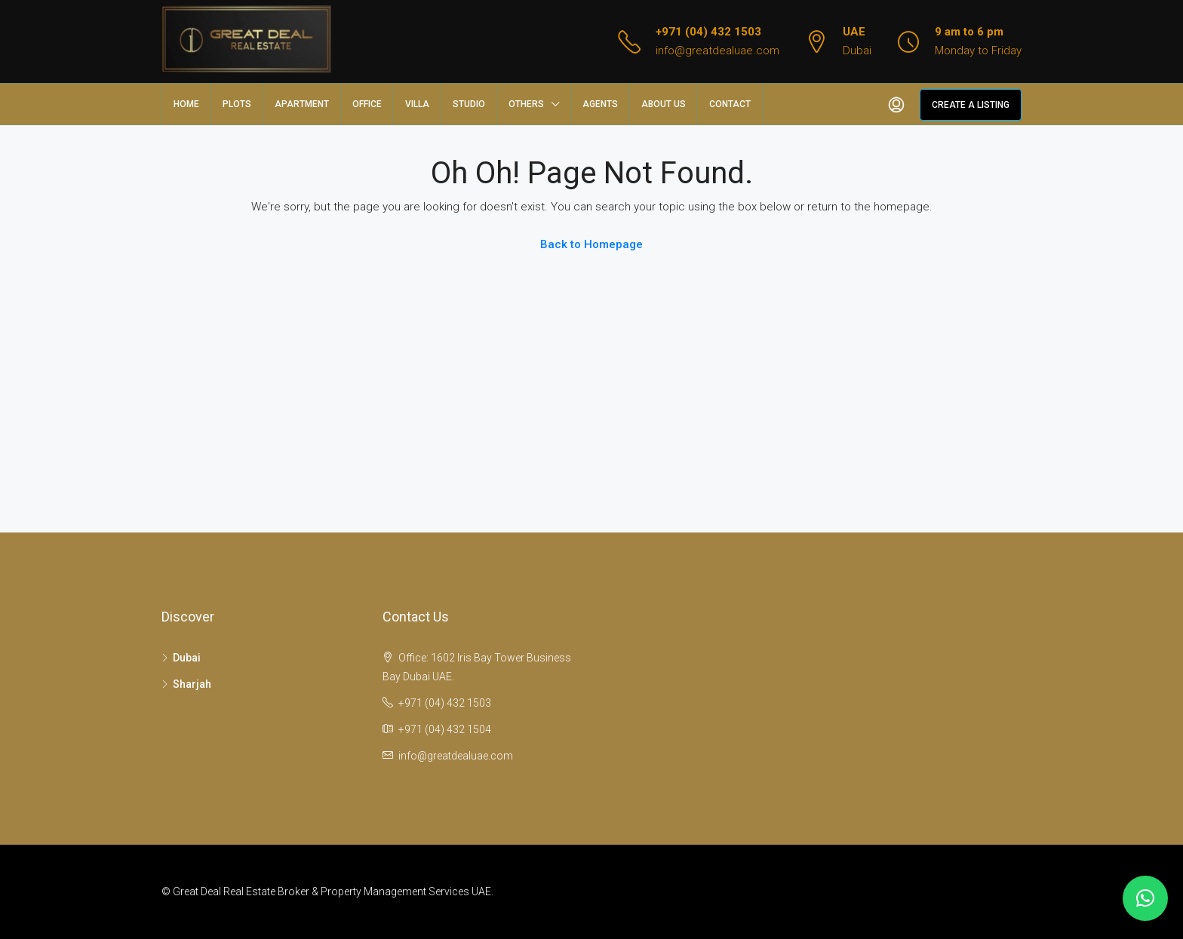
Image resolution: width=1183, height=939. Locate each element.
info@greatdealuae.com (717, 50)
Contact (730, 104)
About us (663, 104)
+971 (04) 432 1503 (708, 31)
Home (186, 104)
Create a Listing (970, 105)
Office (367, 104)
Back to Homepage (591, 244)
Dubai (187, 658)
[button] (1145, 898)
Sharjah (192, 684)
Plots (237, 104)
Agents (600, 104)
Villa (417, 104)
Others (526, 104)
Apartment (302, 104)
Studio (469, 104)
